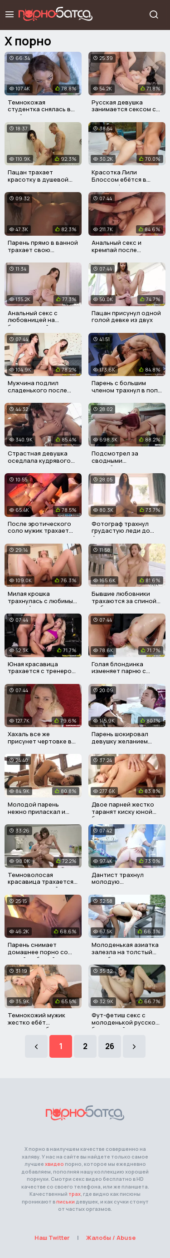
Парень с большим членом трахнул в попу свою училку (126, 390)
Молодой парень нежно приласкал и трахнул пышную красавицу (36, 815)
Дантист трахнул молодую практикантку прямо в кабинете (125, 885)
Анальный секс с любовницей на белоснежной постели (42, 320)
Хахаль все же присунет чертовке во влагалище (42, 741)
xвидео (54, 1163)
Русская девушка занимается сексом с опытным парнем (124, 109)
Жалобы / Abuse (111, 1237)
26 (109, 1046)
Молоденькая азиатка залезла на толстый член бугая (125, 952)
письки (65, 1201)
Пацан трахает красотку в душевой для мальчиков (38, 179)
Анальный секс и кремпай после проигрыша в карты (120, 249)
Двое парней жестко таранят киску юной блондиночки (123, 811)
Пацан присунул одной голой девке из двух (126, 316)
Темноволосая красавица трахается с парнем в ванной (43, 882)
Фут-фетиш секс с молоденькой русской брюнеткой (125, 1022)
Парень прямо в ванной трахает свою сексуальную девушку (43, 249)
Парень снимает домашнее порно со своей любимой (38, 952)
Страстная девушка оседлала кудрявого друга (39, 460)
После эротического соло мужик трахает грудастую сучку (39, 531)
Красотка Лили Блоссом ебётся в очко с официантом (122, 179)
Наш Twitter (52, 1237)
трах (74, 1193)
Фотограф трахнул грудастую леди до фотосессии (121, 531)
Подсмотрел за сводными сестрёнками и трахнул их (127, 464)
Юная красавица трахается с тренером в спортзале (42, 671)
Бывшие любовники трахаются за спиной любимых (124, 600)
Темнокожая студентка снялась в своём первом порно (39, 109)
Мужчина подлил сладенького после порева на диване (37, 390)
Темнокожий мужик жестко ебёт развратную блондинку (43, 1022)
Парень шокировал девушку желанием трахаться (120, 741)
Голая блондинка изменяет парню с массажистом (119, 671)
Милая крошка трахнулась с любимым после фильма (42, 600)
